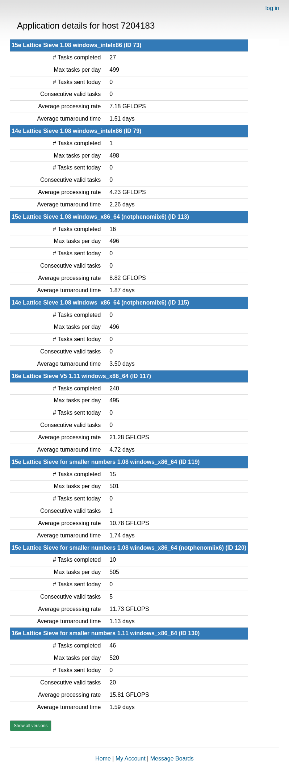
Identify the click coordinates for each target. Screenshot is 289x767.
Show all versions (30, 725)
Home (103, 758)
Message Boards (172, 758)
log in (272, 8)
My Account (131, 758)
